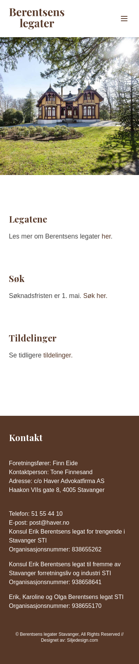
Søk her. (95, 295)
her (106, 236)
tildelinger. (58, 355)
